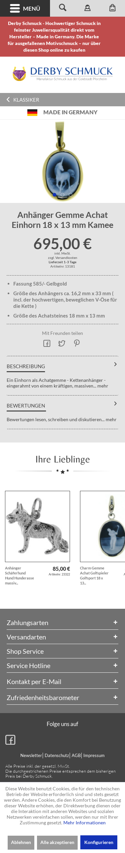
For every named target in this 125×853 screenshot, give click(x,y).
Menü (25, 8)
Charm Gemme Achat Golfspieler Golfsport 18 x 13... (94, 575)
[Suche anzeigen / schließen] (62, 8)
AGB (76, 755)
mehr (102, 386)
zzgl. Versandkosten (62, 258)
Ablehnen (21, 842)
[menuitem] (25, 8)
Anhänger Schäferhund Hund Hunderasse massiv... (19, 575)
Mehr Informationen (84, 822)
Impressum (94, 755)
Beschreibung (26, 366)
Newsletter (31, 755)
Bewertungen (26, 406)
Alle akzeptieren (57, 842)
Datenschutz (57, 755)
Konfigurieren (98, 842)
